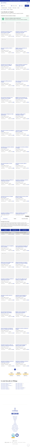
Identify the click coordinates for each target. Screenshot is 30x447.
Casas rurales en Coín (19, 388)
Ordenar (27, 17)
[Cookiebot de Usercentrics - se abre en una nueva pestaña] (25, 216)
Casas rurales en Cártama (5, 389)
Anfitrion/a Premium (4, 24)
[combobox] (6, 6)
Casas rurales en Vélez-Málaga (20, 389)
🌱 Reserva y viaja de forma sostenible (14, 0)
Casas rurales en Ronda (5, 388)
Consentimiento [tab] (5, 218)
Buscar (27, 5)
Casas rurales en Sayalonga (5, 390)
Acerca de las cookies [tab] (25, 218)
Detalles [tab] (15, 218)
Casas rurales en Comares (20, 390)
